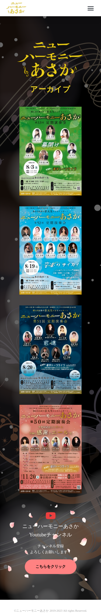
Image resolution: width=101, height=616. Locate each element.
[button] (91, 8)
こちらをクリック (51, 567)
